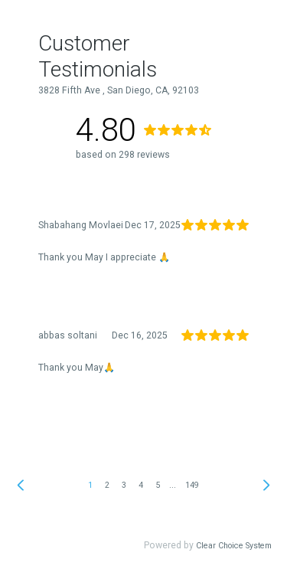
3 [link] (124, 485)
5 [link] (157, 485)
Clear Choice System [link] (234, 546)
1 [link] (90, 485)
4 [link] (141, 485)
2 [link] (107, 485)
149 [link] (192, 485)
